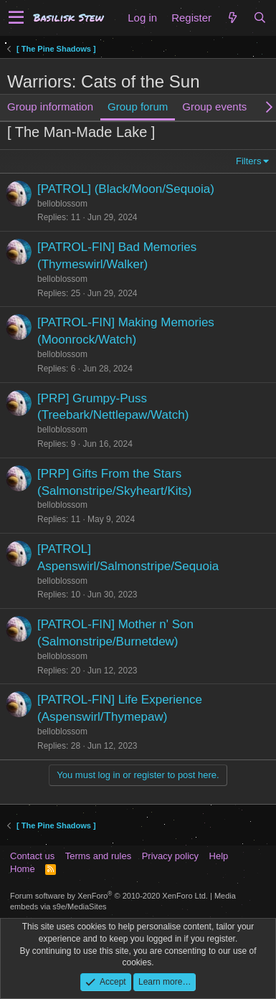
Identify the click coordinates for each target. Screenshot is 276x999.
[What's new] (232, 17)
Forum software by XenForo (109, 895)
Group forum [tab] (138, 106)
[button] (16, 18)
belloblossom (62, 204)
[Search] (259, 17)
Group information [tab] (50, 106)
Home (22, 868)
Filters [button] (248, 161)
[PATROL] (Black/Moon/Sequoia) (125, 189)
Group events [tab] (214, 106)
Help (219, 856)
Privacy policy (170, 856)
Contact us (32, 856)
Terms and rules (98, 856)
